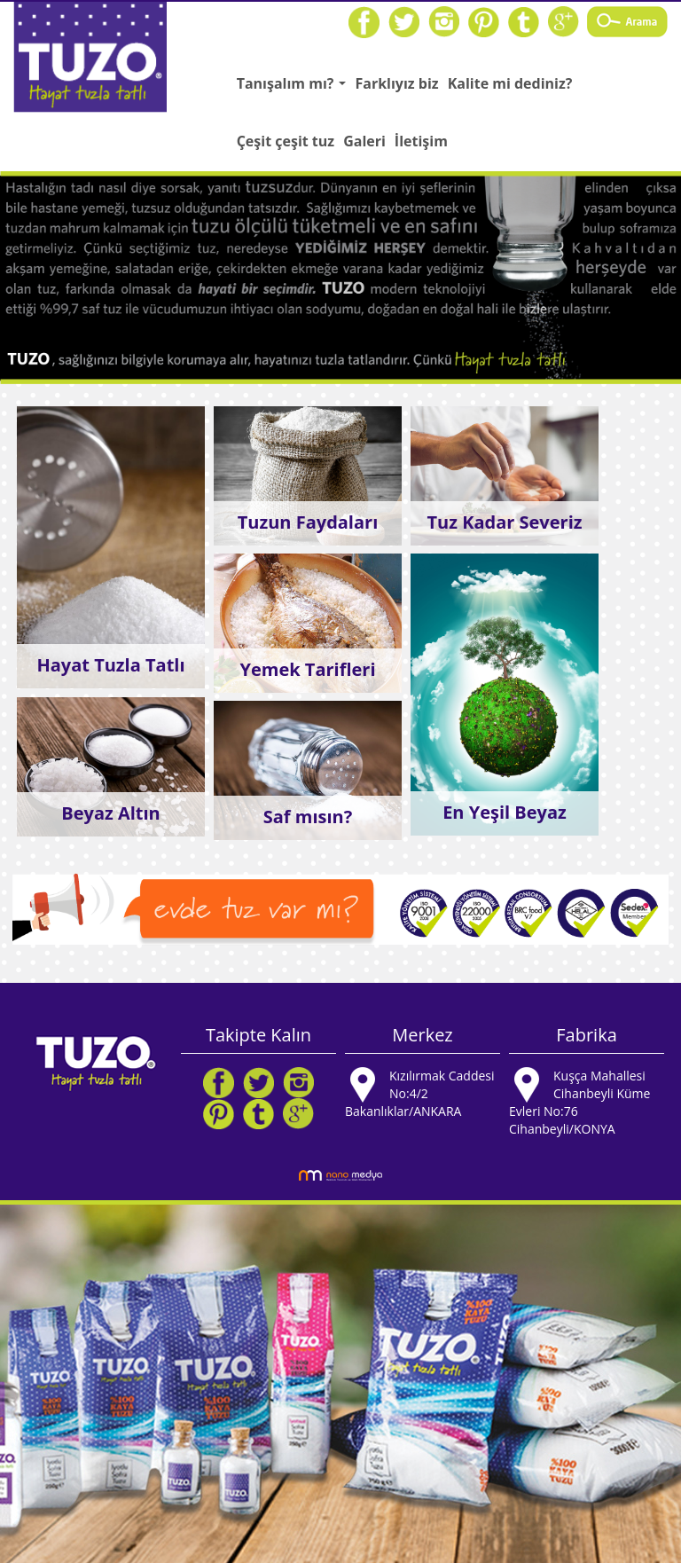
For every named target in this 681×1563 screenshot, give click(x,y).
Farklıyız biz (396, 83)
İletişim (421, 141)
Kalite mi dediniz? (510, 83)
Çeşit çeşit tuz (285, 141)
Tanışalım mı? (294, 89)
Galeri (364, 141)
